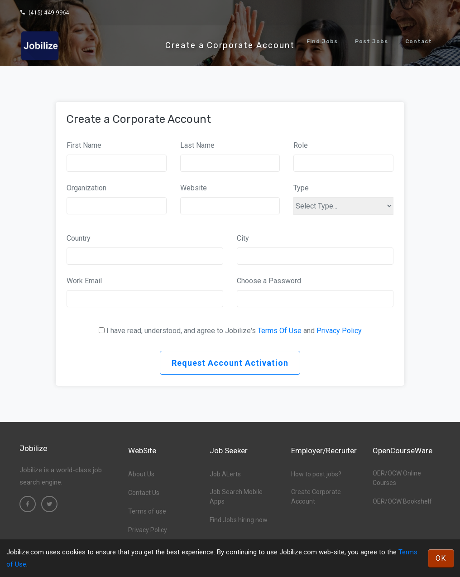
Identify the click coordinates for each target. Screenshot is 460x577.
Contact (418, 41)
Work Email (84, 280)
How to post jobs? (316, 474)
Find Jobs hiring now (239, 520)
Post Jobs (371, 41)
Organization (86, 188)
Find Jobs (322, 41)
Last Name (197, 145)
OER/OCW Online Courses (397, 478)
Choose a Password (269, 280)
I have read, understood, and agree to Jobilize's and (234, 330)
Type (301, 188)
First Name (84, 145)
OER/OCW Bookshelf (402, 501)
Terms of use (147, 511)
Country (79, 238)
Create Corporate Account (316, 496)
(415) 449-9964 (44, 12)
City (243, 238)
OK (441, 558)
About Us (141, 474)
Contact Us (143, 492)
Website (193, 188)
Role (300, 145)
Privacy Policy (339, 330)
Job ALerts (225, 474)
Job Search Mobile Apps (236, 496)
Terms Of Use (280, 330)
